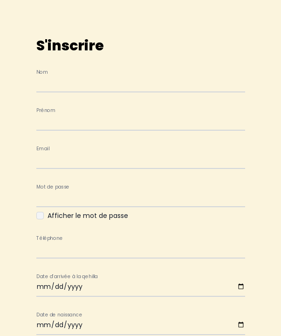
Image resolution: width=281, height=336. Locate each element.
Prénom (45, 110)
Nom (42, 72)
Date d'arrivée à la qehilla (67, 276)
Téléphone (49, 238)
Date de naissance (59, 314)
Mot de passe (52, 186)
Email (42, 148)
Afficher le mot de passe (88, 215)
